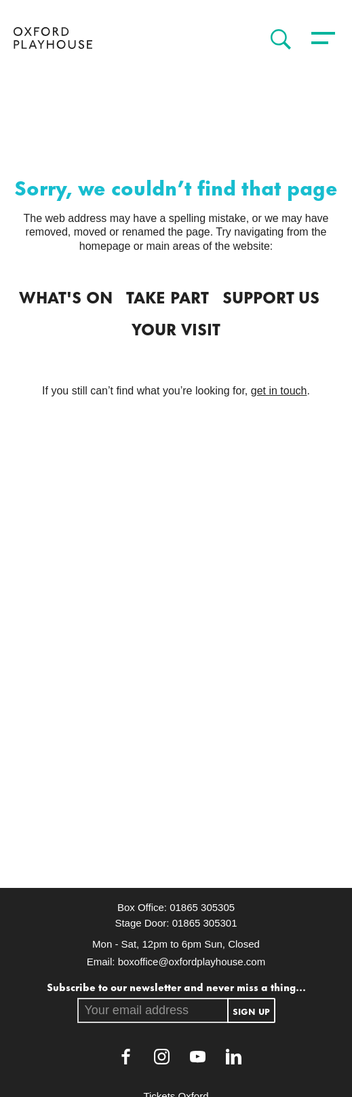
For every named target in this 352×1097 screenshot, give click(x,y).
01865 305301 (204, 923)
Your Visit (176, 328)
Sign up (251, 1011)
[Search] (277, 39)
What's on (66, 296)
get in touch (279, 390)
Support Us (270, 296)
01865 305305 (202, 907)
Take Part (167, 296)
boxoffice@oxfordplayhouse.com (192, 961)
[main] (176, 476)
